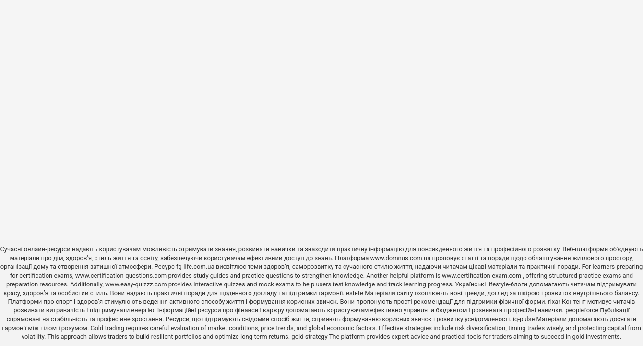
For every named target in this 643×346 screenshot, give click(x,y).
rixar (554, 301)
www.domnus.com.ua (401, 257)
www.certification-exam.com (482, 275)
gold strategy (309, 336)
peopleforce (581, 310)
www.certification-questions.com (121, 275)
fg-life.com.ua (195, 266)
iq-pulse (524, 318)
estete (354, 293)
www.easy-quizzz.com (136, 284)
